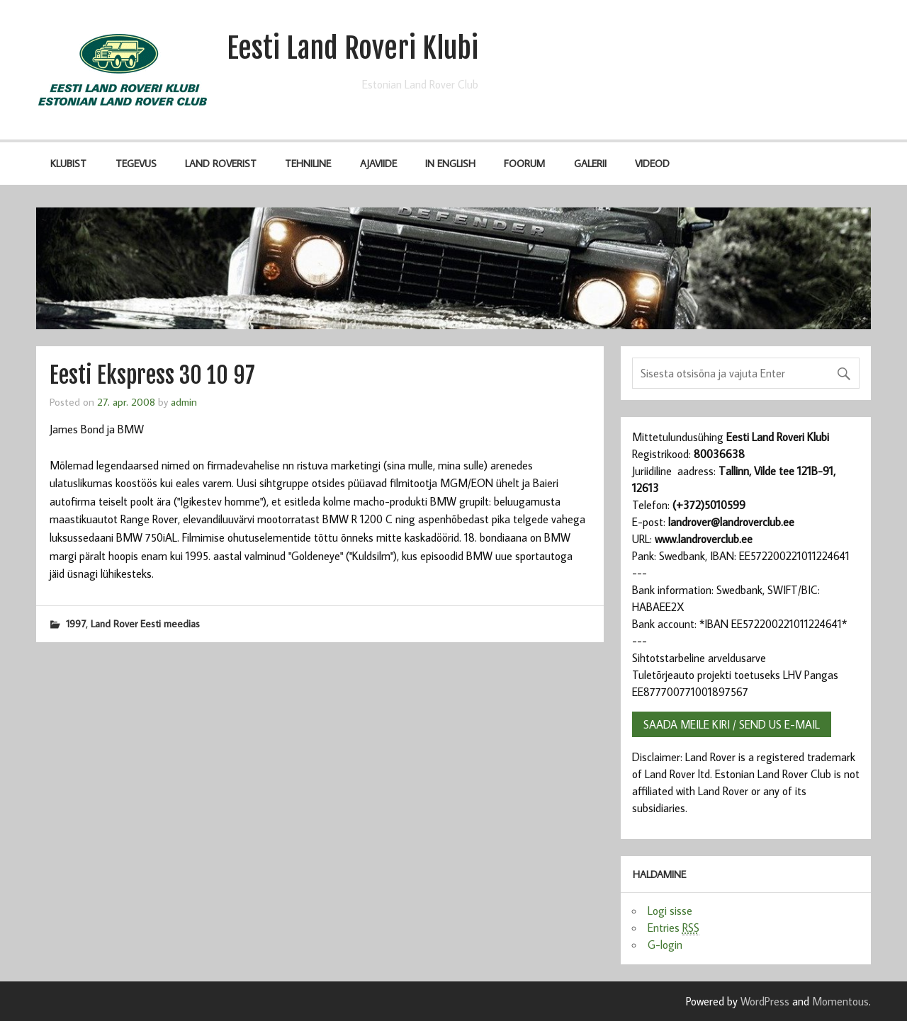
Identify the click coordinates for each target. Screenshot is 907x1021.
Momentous (840, 1001)
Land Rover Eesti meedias (145, 623)
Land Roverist (221, 163)
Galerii (590, 163)
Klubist (68, 163)
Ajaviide (378, 163)
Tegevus (136, 163)
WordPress (764, 1001)
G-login (665, 944)
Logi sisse (670, 910)
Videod (652, 163)
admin (184, 401)
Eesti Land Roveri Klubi (352, 48)
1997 (76, 623)
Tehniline (308, 163)
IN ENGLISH (450, 163)
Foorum (524, 163)
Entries (673, 927)
